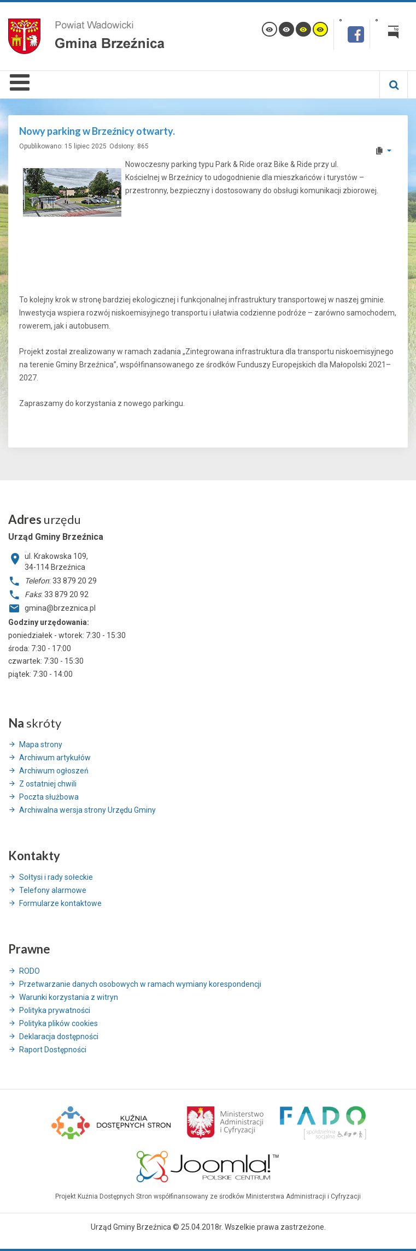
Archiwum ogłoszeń (54, 770)
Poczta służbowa (49, 797)
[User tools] (383, 150)
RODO (29, 971)
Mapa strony (40, 744)
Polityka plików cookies (58, 1023)
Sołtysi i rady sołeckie (56, 877)
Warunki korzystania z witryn (68, 997)
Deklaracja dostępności (58, 1036)
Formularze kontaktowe (60, 903)
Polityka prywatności (54, 1010)
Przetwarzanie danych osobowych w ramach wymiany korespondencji (140, 984)
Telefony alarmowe (52, 890)
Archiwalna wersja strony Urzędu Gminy (87, 810)
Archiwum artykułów (55, 757)
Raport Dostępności (52, 1049)
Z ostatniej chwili (48, 783)
